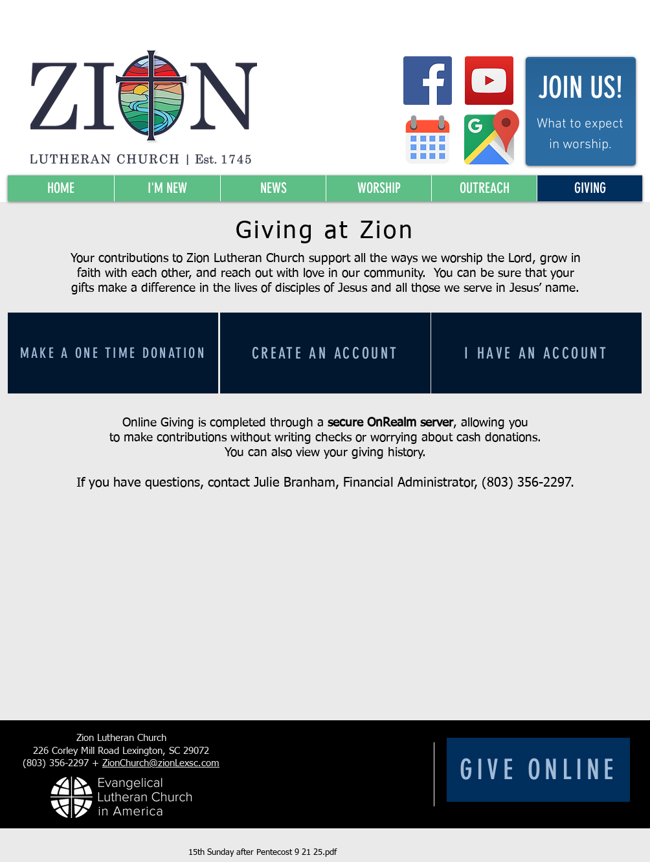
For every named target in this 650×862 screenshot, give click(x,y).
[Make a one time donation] (113, 353)
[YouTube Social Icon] (489, 80)
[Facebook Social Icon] (427, 80)
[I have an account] (536, 353)
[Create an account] (325, 353)
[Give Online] (538, 770)
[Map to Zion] (491, 136)
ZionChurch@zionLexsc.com (160, 763)
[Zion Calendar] (427, 139)
